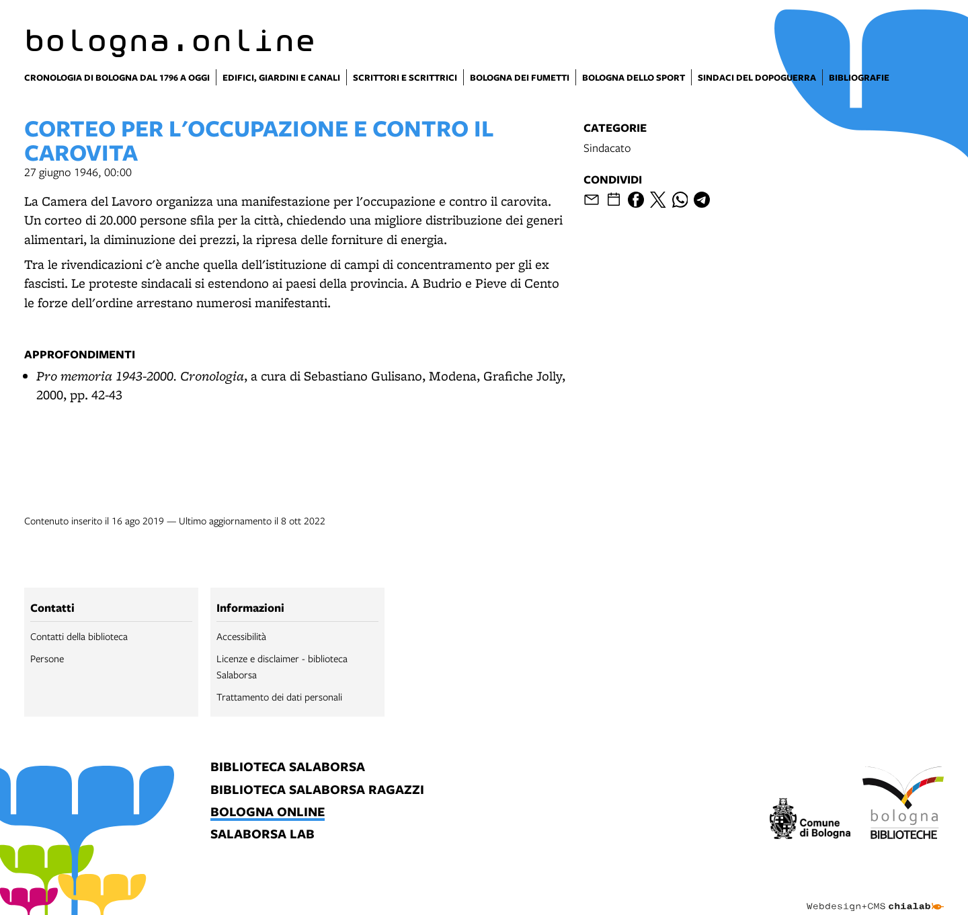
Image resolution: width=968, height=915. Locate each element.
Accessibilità (241, 636)
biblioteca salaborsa (287, 767)
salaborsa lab (262, 834)
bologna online (267, 812)
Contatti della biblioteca (79, 636)
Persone (47, 658)
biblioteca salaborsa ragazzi (317, 790)
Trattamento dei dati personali (279, 696)
